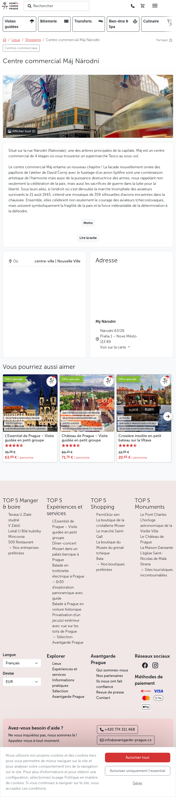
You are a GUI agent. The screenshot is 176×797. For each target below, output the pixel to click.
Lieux (56, 663)
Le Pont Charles (153, 514)
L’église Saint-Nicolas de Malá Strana (153, 558)
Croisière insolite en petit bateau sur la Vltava (139, 438)
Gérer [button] (137, 783)
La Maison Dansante (156, 547)
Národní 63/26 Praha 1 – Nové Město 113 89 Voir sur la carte (118, 338)
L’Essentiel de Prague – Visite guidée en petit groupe (29, 438)
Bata (99, 558)
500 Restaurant (20, 542)
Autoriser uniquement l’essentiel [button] (137, 771)
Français (12, 663)
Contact (103, 698)
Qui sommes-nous (112, 670)
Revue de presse (110, 692)
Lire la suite (88, 238)
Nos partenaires (109, 676)
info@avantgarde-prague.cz (125, 740)
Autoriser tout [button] (137, 757)
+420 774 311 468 (117, 729)
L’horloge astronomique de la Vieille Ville (156, 525)
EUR (9, 681)
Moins (88, 223)
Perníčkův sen (107, 514)
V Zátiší (14, 525)
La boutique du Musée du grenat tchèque (110, 547)
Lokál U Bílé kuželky (24, 531)
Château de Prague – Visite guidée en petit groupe (85, 438)
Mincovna (16, 536)
